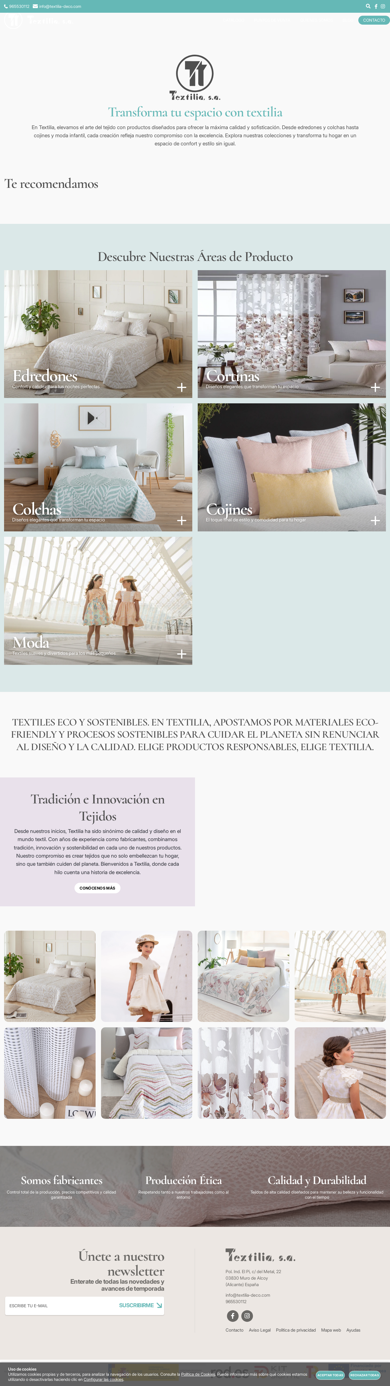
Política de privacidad (296, 1330)
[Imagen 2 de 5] (292, 334)
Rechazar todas (364, 1375)
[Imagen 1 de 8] (50, 976)
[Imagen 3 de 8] (243, 976)
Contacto (234, 1330)
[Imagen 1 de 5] (98, 334)
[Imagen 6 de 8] (147, 1073)
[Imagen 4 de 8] (340, 976)
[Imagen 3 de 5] (98, 467)
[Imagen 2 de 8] (147, 976)
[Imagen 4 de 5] (292, 467)
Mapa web (331, 1330)
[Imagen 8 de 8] (340, 1073)
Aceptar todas (330, 1375)
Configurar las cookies (103, 1379)
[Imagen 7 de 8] (243, 1073)
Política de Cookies (198, 1374)
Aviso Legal (260, 1330)
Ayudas (353, 1330)
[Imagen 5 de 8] (50, 1073)
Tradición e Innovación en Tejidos (97, 807)
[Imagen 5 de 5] (98, 601)
